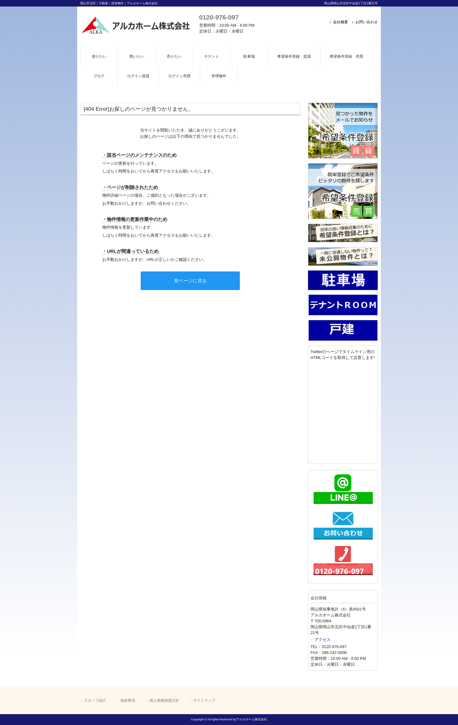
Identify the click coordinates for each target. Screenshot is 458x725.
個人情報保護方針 (164, 700)
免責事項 (127, 700)
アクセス (323, 639)
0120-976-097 (219, 17)
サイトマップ (204, 700)
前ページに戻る (190, 280)
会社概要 (340, 22)
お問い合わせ (366, 22)
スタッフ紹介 (95, 700)
